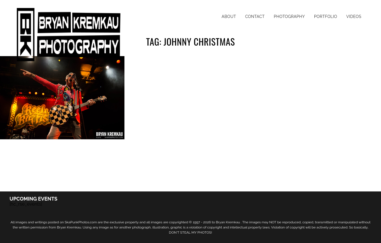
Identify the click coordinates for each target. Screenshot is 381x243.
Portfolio (325, 16)
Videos (353, 16)
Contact (255, 16)
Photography (289, 16)
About (229, 16)
